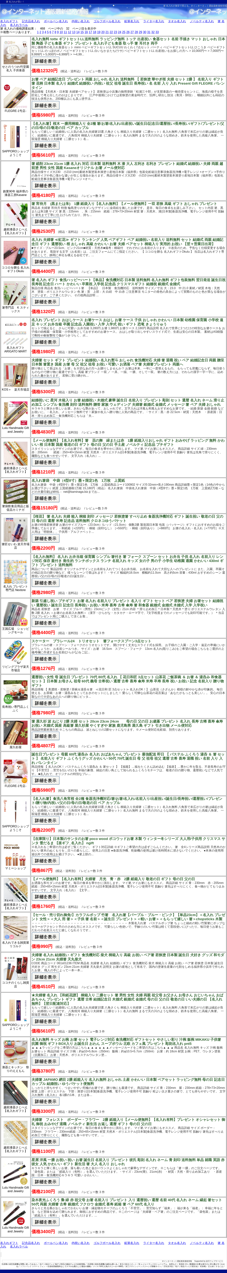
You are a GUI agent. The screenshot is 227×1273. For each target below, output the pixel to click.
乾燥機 (203, 1266)
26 (128, 32)
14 (78, 32)
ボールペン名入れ (56, 21)
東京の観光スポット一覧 (130, 1264)
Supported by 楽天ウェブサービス (208, 1261)
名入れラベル (19, 25)
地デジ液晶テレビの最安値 (186, 1266)
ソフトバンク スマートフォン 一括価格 (36, 1266)
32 (153, 32)
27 (132, 32)
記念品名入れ (31, 21)
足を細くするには (215, 1266)
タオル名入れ (177, 21)
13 (73, 32)
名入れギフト (9, 21)
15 (82, 32)
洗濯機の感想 (7, 1264)
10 (61, 32)
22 (111, 32)
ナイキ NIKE (98, 1266)
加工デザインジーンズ (134, 1266)
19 (98, 32)
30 (144, 32)
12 (69, 32)
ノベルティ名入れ (202, 21)
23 (115, 32)
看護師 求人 (184, 1264)
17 (90, 32)
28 (136, 32)
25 (123, 32)
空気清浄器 (168, 1266)
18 (94, 32)
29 (140, 32)
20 (103, 32)
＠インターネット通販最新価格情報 (209, 5)
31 (149, 32)
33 (157, 32)
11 (65, 32)
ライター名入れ (153, 21)
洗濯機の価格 (93, 1264)
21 (107, 32)
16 (86, 32)
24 (119, 32)
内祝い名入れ (81, 21)
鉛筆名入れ (131, 21)
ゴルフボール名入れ (107, 21)
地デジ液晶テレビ (47, 1264)
